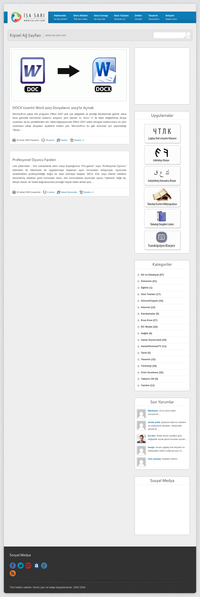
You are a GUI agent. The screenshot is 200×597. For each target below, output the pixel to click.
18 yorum (49, 140)
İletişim (171, 17)
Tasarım (153, 17)
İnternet (145, 307)
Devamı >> (79, 140)
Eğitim (145, 287)
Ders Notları (80, 17)
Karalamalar (148, 313)
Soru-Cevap (101, 17)
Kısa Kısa (146, 320)
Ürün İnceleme (149, 372)
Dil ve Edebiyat (150, 274)
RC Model (146, 326)
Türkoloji (146, 365)
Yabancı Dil (147, 378)
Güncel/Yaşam (149, 300)
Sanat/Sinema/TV (151, 346)
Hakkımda (60, 17)
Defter (138, 17)
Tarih (144, 352)
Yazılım (64, 140)
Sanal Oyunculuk (69, 192)
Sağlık (144, 333)
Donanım (146, 281)
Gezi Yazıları (121, 17)
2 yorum (51, 192)
